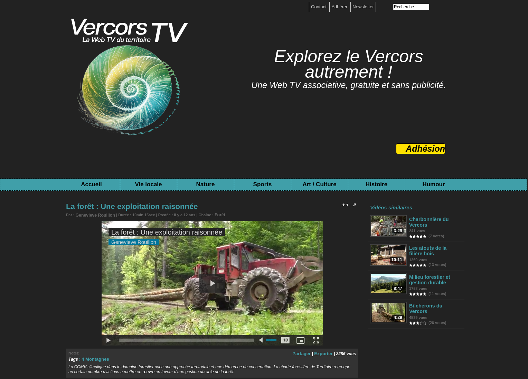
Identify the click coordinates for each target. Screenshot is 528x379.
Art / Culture (319, 184)
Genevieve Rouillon (93, 215)
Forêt (215, 214)
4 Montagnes (94, 358)
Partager (303, 352)
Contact (319, 6)
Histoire (376, 184)
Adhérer (340, 6)
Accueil (91, 184)
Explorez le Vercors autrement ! (348, 64)
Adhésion (425, 148)
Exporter (323, 352)
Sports (262, 184)
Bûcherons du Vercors (434, 303)
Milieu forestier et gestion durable (428, 278)
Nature (205, 184)
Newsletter (363, 6)
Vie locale (148, 184)
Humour (433, 184)
